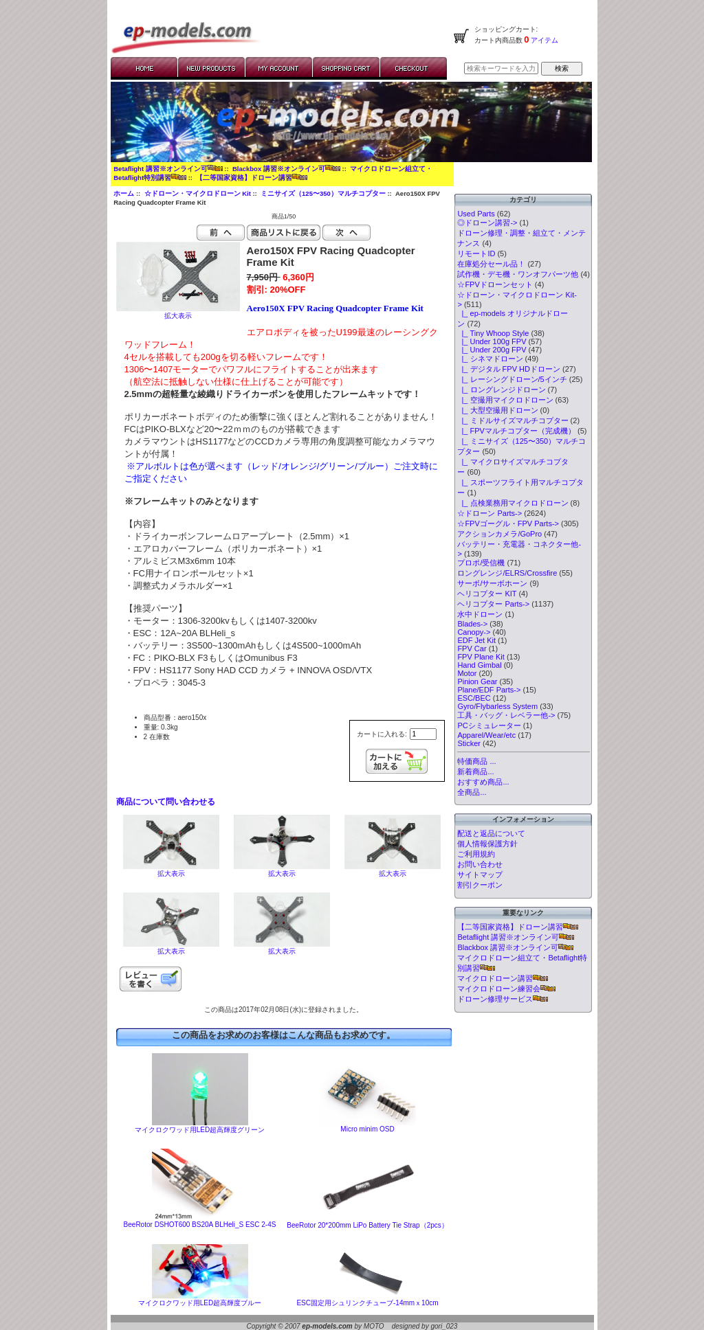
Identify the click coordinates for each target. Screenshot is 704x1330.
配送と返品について (491, 833)
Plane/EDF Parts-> (488, 690)
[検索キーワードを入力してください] (501, 68)
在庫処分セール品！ (491, 264)
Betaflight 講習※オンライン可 (167, 168)
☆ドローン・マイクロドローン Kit (197, 193)
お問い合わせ (480, 864)
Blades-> (472, 624)
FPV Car (471, 648)
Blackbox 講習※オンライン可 (286, 168)
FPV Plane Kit (480, 657)
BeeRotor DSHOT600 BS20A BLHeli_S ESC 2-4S (200, 1224)
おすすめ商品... (483, 782)
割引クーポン (480, 885)
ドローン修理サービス (502, 999)
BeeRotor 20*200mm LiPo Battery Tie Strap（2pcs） (367, 1225)
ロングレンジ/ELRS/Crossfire (507, 573)
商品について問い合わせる (165, 802)
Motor (466, 673)
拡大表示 (171, 870)
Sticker (469, 743)
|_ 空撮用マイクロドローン (505, 400)
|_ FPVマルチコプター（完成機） (516, 431)
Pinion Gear (477, 681)
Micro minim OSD (367, 1129)
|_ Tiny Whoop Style (493, 333)
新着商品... (475, 771)
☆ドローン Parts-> (489, 513)
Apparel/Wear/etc (486, 735)
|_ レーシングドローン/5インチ (511, 379)
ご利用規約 (476, 854)
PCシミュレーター (488, 725)
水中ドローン (480, 614)
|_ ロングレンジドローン (501, 389)
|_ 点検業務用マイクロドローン (512, 503)
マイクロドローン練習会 (506, 988)
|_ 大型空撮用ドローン (497, 410)
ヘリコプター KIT (486, 593)
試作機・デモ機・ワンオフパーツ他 (517, 274)
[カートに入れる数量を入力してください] (423, 734)
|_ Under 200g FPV (491, 350)
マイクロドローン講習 (502, 978)
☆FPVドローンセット (494, 284)
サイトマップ (480, 874)
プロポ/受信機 (481, 563)
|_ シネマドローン (489, 358)
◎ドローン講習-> (487, 222)
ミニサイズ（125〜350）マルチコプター (323, 193)
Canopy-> (473, 632)
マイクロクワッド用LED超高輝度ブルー (199, 1303)
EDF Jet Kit (476, 640)
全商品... (471, 792)
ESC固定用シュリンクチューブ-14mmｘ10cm (367, 1303)
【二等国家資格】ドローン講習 (251, 177)
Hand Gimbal (479, 665)
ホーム (123, 193)
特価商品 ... (476, 761)
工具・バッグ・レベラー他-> (506, 715)
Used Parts (475, 214)
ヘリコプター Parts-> (493, 604)
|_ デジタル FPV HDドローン (508, 369)
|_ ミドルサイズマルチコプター (512, 420)
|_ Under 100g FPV (491, 341)
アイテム (544, 40)
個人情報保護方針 (487, 843)
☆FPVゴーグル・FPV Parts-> (508, 523)
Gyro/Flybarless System (497, 706)
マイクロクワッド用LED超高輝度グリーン (200, 1130)
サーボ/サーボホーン (492, 583)
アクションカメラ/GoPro (499, 534)
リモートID (476, 253)
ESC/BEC (473, 698)
